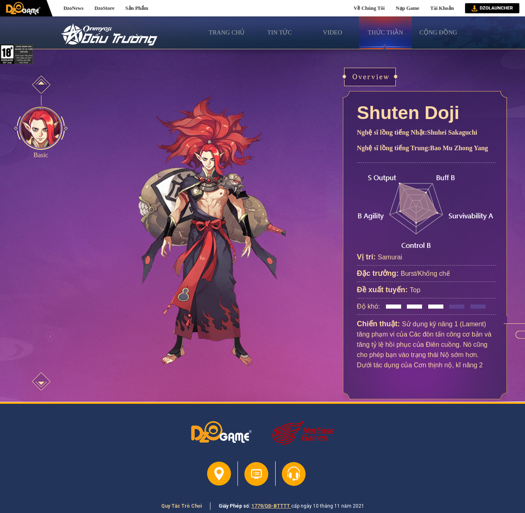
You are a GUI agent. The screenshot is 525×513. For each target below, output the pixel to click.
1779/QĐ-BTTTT (271, 506)
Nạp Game (408, 8)
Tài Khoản (442, 8)
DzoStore (104, 8)
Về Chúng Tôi (369, 8)
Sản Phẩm (137, 8)
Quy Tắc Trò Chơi (181, 506)
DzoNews (74, 8)
